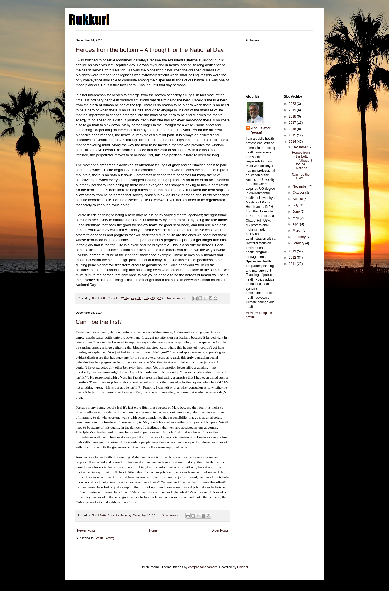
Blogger (242, 567)
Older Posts (219, 530)
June (296, 211)
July (296, 205)
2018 (293, 116)
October (299, 193)
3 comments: (171, 515)
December (300, 147)
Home (153, 530)
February (299, 237)
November (300, 186)
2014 (293, 141)
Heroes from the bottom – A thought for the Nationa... (302, 160)
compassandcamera (202, 567)
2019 (293, 110)
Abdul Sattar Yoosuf (260, 130)
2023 (293, 104)
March (298, 230)
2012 (293, 257)
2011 (293, 264)
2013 (293, 251)
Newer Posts (86, 530)
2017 (293, 123)
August (298, 199)
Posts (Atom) (104, 538)
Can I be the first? (99, 322)
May (296, 218)
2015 (293, 135)
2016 (293, 129)
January (299, 243)
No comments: (177, 298)
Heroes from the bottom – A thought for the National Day (150, 49)
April (296, 224)
